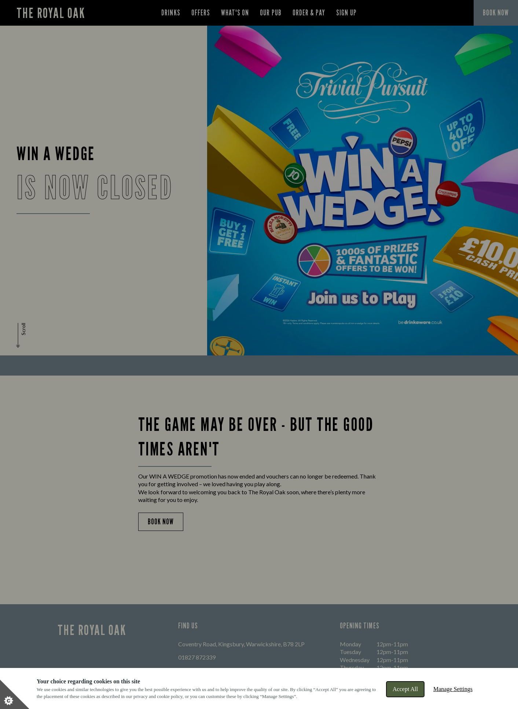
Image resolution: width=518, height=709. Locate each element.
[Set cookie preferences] (14, 694)
